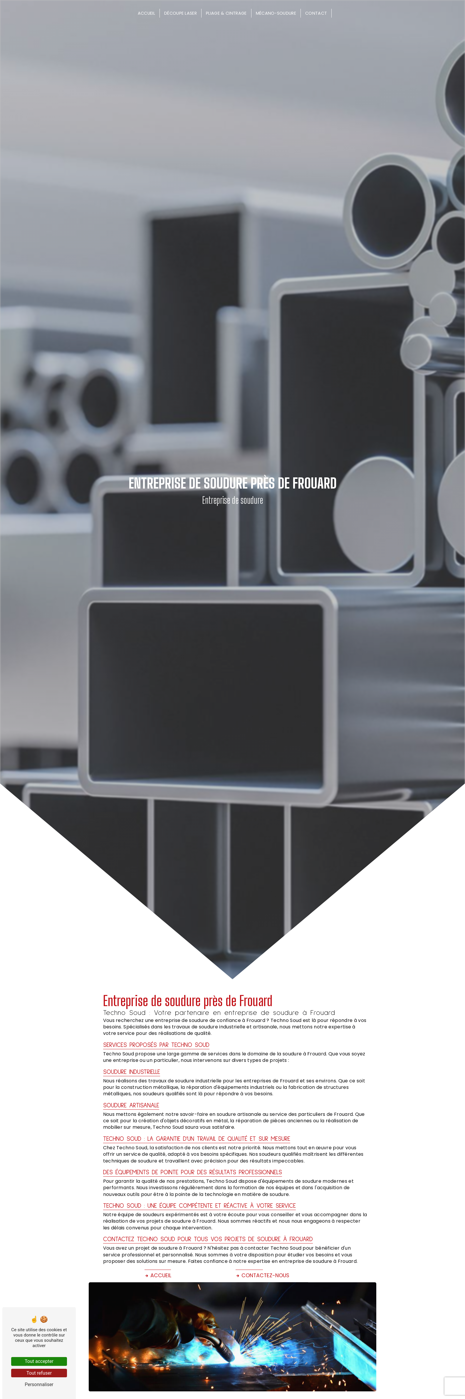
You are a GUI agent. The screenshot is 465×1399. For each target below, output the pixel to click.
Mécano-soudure (276, 13)
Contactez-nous (262, 1275)
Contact (316, 13)
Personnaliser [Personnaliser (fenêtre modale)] (39, 1384)
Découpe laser (180, 13)
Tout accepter (39, 1361)
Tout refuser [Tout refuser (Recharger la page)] (39, 1373)
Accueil (146, 13)
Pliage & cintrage (226, 13)
